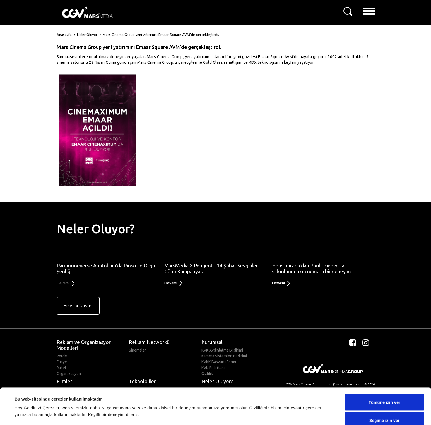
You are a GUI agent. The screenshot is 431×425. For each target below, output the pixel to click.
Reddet (384, 410)
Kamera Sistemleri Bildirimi (224, 356)
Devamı (65, 283)
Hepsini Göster (78, 305)
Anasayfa (64, 34)
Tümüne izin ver (384, 373)
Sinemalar (137, 350)
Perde (62, 356)
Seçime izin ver (384, 392)
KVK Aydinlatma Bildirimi (222, 350)
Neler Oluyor (87, 34)
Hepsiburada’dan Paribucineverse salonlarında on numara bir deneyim (311, 268)
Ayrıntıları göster (229, 404)
